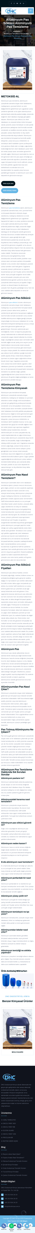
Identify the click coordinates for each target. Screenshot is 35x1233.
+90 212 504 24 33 (10, 1199)
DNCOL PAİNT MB (9, 1127)
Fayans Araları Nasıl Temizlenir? (13, 1158)
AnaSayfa (16, 31)
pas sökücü (13, 302)
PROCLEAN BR (8, 1138)
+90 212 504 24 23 (10, 1195)
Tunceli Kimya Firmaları (11, 1172)
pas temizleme (14, 208)
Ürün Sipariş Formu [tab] (9, 190)
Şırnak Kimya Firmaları (10, 1165)
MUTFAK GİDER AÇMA (10, 1141)
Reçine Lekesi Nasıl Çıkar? (12, 1154)
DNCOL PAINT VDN (9, 1134)
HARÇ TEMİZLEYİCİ (9, 1120)
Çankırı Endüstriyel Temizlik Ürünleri (15, 1175)
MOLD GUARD (17, 1052)
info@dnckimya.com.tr (12, 1206)
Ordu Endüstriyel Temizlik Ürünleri (14, 1168)
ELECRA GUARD (8, 1130)
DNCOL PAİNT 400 (9, 1123)
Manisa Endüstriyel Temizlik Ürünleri (15, 1161)
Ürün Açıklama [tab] (8, 183)
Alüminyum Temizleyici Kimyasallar (16, 34)
